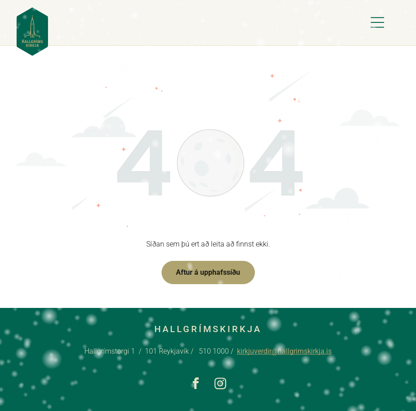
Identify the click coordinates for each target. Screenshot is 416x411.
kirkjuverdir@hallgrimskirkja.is (284, 351)
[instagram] (220, 385)
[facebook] (196, 385)
